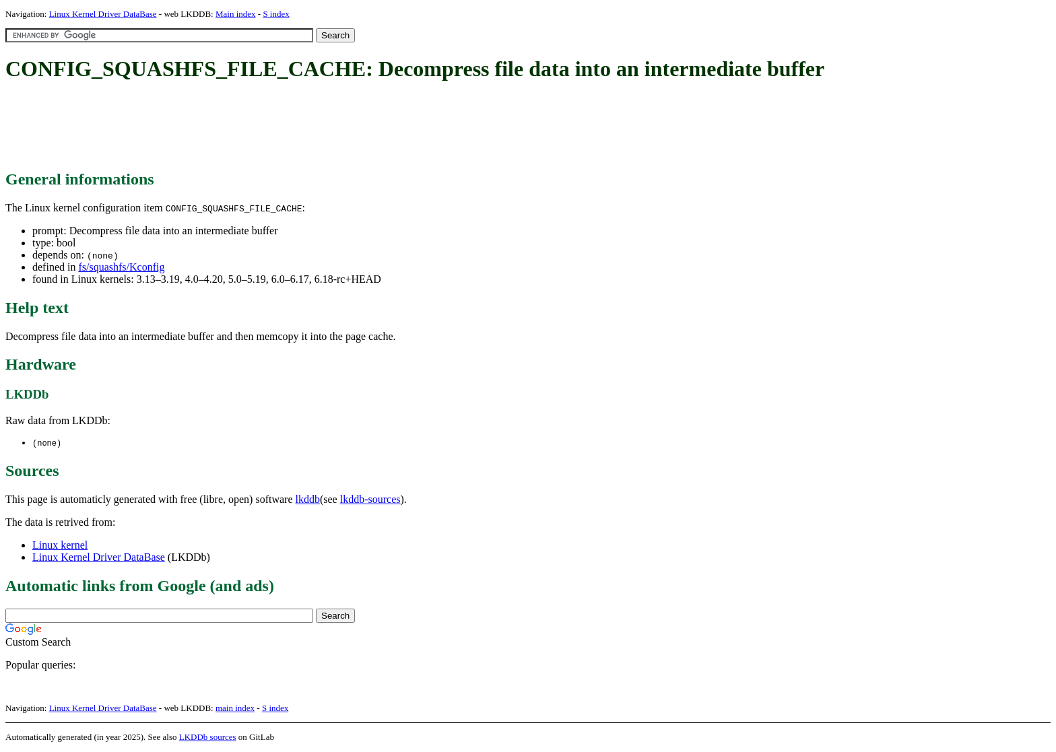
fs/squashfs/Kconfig (121, 267)
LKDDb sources (207, 737)
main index (235, 709)
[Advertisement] (250, 126)
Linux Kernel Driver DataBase (103, 14)
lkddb (308, 500)
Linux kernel (60, 545)
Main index (236, 14)
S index (276, 14)
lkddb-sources (370, 500)
